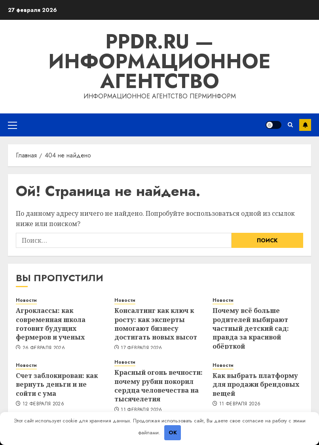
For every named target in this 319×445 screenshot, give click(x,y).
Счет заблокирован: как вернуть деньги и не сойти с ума (57, 384)
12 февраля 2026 (43, 404)
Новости (26, 300)
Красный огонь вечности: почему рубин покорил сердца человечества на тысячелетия (158, 385)
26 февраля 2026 (44, 348)
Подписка (305, 125)
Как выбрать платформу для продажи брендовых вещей (256, 384)
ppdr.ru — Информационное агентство (159, 61)
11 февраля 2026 (141, 410)
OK (173, 432)
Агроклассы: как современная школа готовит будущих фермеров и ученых (50, 323)
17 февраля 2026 (141, 348)
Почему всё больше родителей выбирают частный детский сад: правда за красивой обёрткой (251, 328)
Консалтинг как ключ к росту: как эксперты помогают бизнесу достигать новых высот (155, 323)
